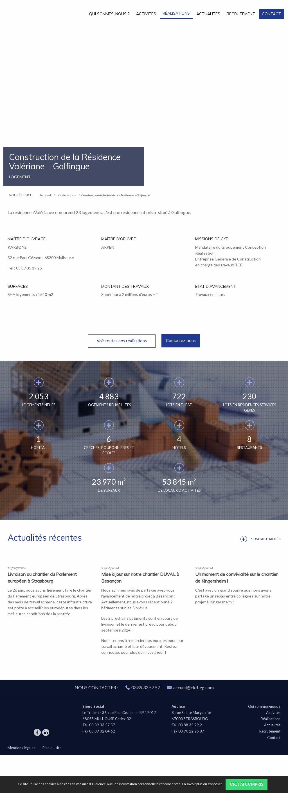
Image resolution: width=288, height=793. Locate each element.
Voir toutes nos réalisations (122, 340)
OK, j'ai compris (246, 784)
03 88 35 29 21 (191, 763)
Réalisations (176, 13)
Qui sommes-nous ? (109, 13)
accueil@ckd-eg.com (190, 725)
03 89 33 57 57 (145, 725)
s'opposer (215, 784)
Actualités (208, 13)
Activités (146, 13)
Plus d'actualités (265, 539)
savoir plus (194, 784)
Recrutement (241, 13)
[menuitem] (109, 13)
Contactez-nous (181, 340)
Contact (271, 13)
